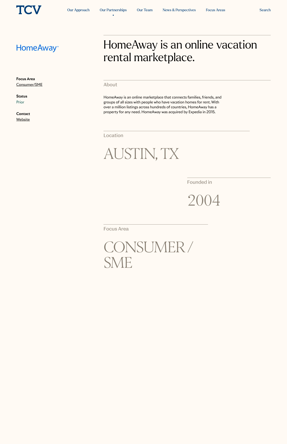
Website (23, 119)
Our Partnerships (113, 10)
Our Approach (78, 10)
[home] (28, 10)
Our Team (145, 10)
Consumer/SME (29, 84)
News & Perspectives (179, 10)
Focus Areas (215, 10)
